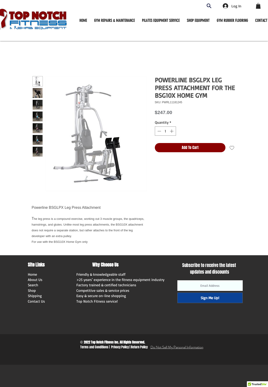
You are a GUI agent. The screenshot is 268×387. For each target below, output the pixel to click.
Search (33, 285)
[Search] (209, 6)
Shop (32, 290)
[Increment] (172, 131)
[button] (198, 20)
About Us (35, 279)
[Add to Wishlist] (231, 147)
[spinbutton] (165, 131)
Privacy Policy (120, 347)
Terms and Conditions (94, 347)
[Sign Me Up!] (210, 297)
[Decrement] (159, 131)
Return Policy (139, 347)
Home (32, 274)
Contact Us (36, 301)
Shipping (35, 295)
